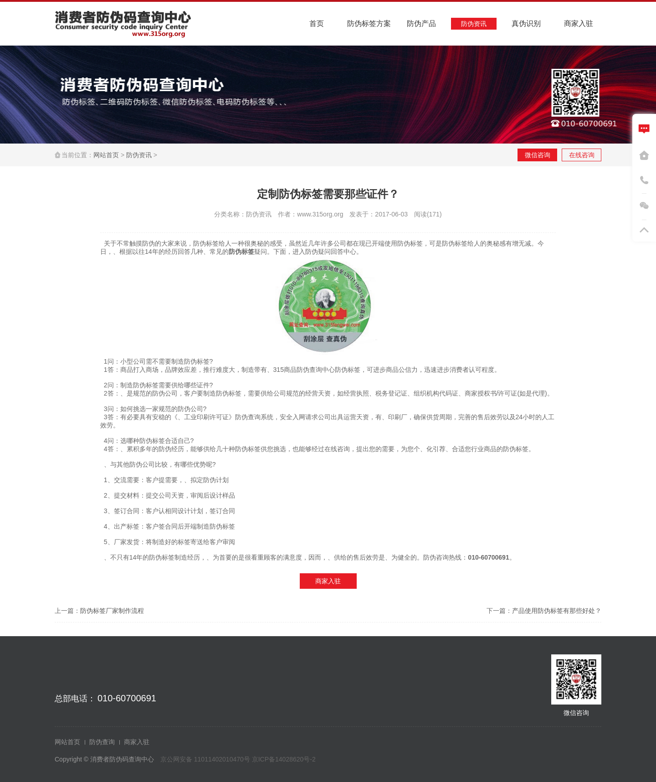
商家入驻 (328, 581)
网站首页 (106, 155)
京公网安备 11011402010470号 (206, 759)
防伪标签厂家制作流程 (112, 610)
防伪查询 (102, 742)
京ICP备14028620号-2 (284, 759)
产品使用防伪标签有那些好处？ (556, 610)
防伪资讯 (139, 155)
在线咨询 (581, 155)
